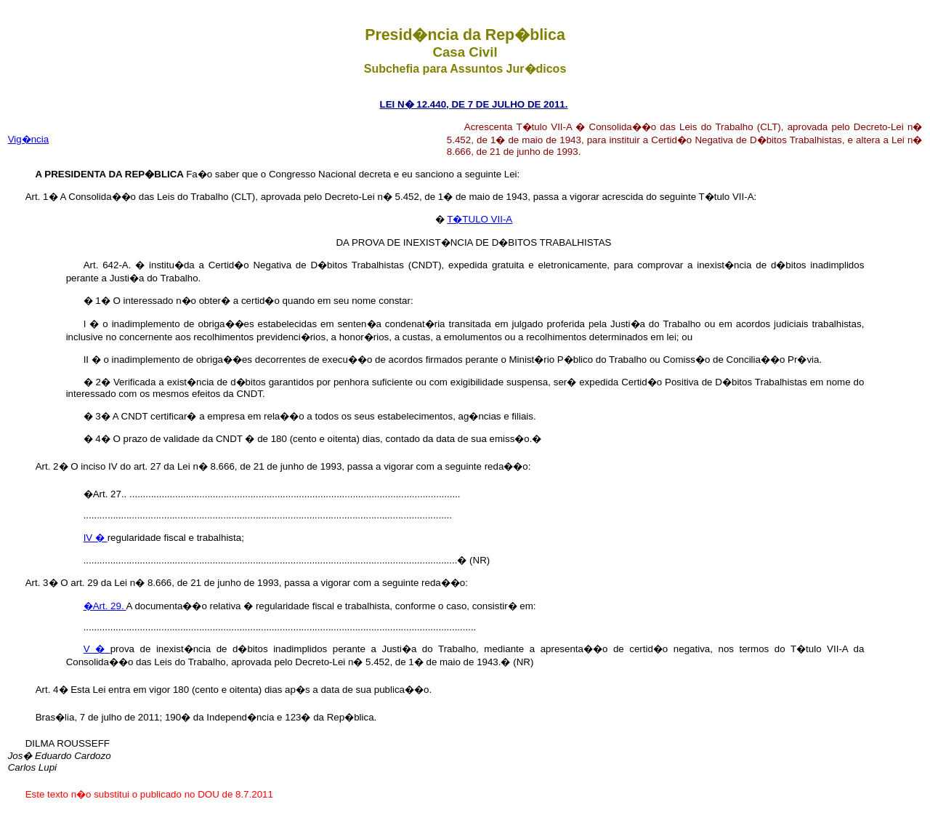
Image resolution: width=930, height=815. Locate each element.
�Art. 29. (105, 606)
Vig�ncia (28, 139)
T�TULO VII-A (479, 219)
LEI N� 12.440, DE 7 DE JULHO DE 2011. (474, 104)
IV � (96, 537)
